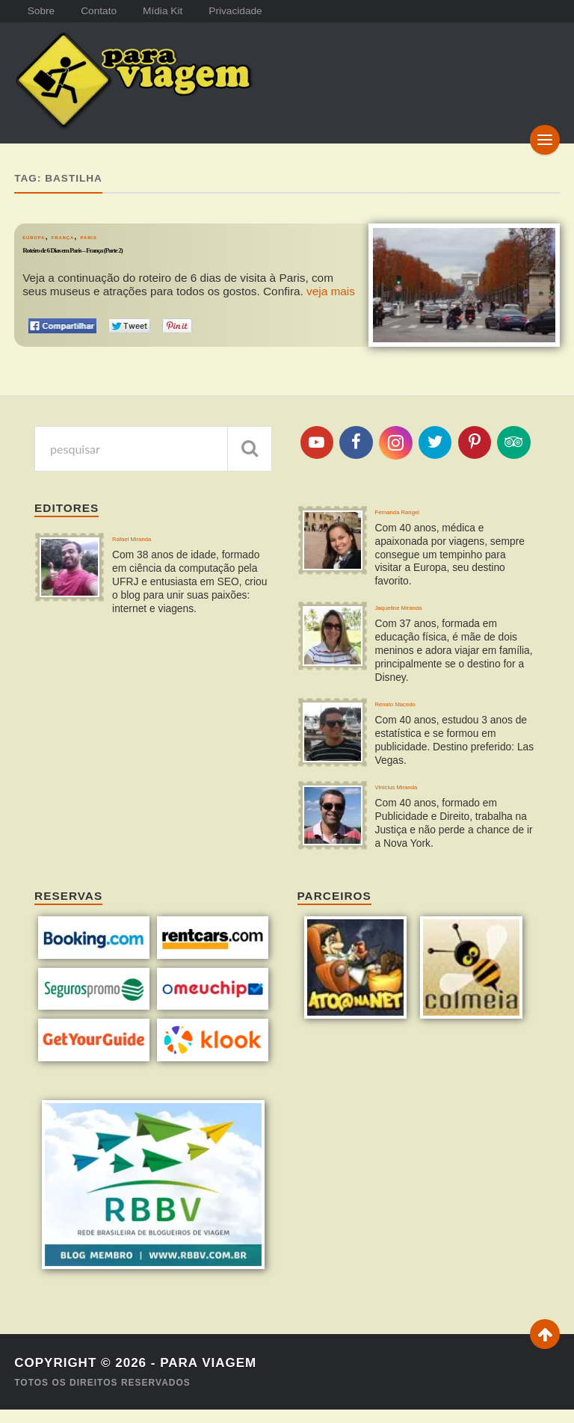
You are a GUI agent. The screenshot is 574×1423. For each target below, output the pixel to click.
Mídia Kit (176, 11)
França (90, 227)
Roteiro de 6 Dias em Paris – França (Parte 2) (139, 246)
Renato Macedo (415, 712)
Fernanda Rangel (419, 506)
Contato (107, 11)
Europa (42, 227)
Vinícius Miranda (417, 802)
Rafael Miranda (151, 534)
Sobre (43, 11)
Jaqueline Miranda (422, 609)
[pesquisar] (249, 440)
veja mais (330, 283)
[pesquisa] (153, 440)
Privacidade (255, 11)
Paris (131, 227)
